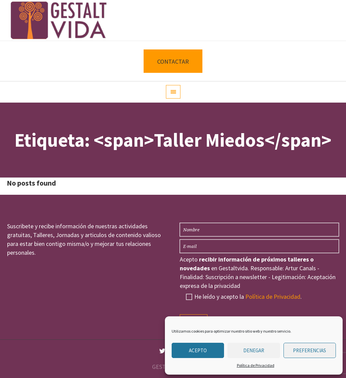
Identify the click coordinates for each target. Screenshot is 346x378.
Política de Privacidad (255, 365)
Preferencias (309, 350)
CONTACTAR (173, 61)
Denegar (253, 350)
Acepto (198, 350)
